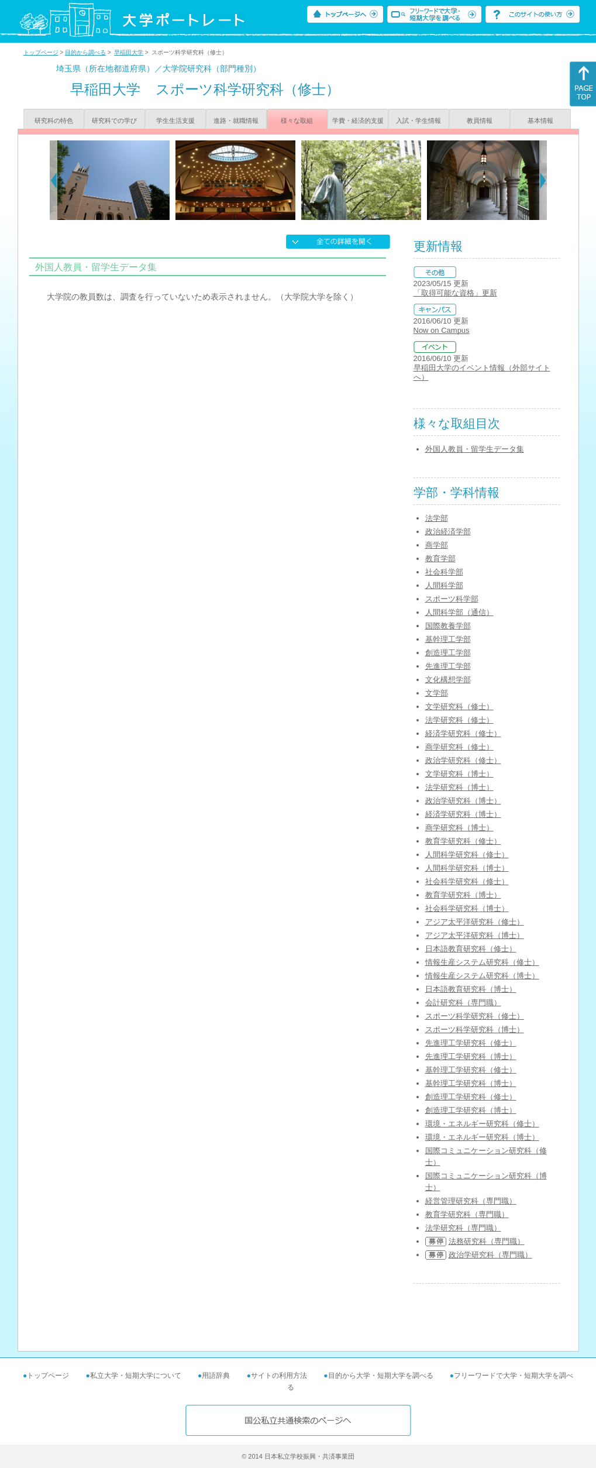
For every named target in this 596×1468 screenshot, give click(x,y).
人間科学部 (444, 585)
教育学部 (440, 558)
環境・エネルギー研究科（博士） (482, 1137)
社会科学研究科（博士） (467, 908)
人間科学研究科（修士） (467, 854)
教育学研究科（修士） (463, 841)
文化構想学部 (448, 679)
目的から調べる (85, 52)
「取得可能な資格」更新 (455, 292)
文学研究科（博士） (459, 773)
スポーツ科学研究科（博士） (474, 1029)
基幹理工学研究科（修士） (470, 1069)
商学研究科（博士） (459, 827)
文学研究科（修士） (459, 706)
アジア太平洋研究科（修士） (474, 921)
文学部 (436, 693)
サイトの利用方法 (279, 1375)
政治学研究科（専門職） (490, 1254)
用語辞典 (216, 1375)
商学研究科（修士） (459, 746)
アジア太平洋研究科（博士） (474, 935)
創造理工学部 (448, 652)
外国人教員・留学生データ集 (474, 449)
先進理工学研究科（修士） (470, 1043)
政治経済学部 (448, 531)
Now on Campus (442, 330)
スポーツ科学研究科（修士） (474, 1016)
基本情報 (540, 120)
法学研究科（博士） (459, 787)
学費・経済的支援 (358, 120)
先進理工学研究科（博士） (470, 1056)
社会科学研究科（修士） (467, 881)
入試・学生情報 (418, 120)
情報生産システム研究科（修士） (482, 962)
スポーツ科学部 (451, 598)
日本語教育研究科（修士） (470, 948)
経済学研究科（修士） (463, 733)
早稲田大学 (128, 52)
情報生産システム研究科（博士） (482, 975)
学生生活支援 (175, 120)
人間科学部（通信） (459, 612)
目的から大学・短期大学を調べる (380, 1375)
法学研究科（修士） (459, 720)
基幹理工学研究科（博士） (470, 1083)
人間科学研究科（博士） (467, 868)
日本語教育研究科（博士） (470, 989)
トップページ (40, 52)
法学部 (436, 518)
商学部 (436, 545)
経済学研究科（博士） (463, 814)
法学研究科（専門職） (463, 1227)
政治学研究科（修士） (463, 760)
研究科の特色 (54, 120)
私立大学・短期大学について (135, 1375)
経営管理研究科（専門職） (470, 1201)
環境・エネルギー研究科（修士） (482, 1123)
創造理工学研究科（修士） (470, 1096)
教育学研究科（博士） (463, 895)
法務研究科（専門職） (487, 1241)
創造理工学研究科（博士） (470, 1110)
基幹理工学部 (448, 639)
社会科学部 (444, 572)
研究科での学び (114, 120)
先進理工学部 (448, 666)
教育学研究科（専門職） (467, 1214)
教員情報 (479, 120)
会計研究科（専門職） (463, 1002)
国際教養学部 (448, 625)
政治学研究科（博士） (463, 800)
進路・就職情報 (236, 120)
